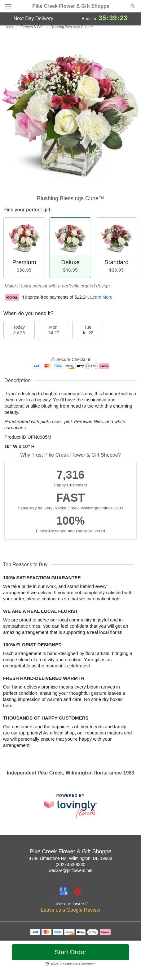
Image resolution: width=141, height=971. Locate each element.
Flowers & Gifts (32, 27)
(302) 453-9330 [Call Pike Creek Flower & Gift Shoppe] (71, 864)
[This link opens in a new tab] (71, 805)
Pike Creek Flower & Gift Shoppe (70, 6)
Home (9, 27)
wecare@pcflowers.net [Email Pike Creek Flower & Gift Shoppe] (71, 870)
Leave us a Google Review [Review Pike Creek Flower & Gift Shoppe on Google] (70, 910)
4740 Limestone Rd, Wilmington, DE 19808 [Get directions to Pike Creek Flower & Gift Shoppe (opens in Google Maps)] (70, 858)
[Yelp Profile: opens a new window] (77, 891)
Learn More (101, 297)
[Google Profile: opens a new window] (63, 891)
